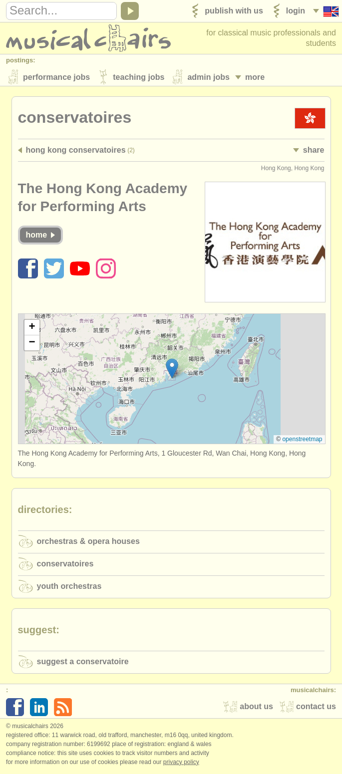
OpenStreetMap (302, 440)
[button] (172, 370)
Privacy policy (181, 763)
